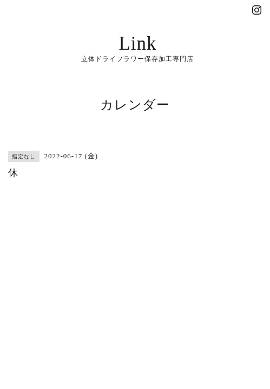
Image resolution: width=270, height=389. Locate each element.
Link (137, 43)
